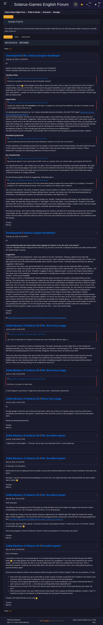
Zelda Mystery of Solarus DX (23, 325)
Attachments (26, 37)
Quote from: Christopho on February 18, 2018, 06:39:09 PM (28, 180)
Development (14, 55)
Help (93, 622)
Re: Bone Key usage (54, 325)
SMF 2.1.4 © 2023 (12, 622)
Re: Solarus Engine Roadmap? (42, 55)
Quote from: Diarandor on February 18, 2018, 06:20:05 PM (28, 78)
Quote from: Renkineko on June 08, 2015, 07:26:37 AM (27, 334)
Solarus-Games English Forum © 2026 (84, 620)
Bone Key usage (51, 398)
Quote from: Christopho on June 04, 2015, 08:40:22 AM (27, 379)
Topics (16, 37)
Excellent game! (51, 545)
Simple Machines (24, 622)
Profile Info (8, 17)
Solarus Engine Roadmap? (40, 232)
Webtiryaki (17, 620)
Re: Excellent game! (54, 435)
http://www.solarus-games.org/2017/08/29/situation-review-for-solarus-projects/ (37, 318)
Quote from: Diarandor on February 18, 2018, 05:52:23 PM (28, 103)
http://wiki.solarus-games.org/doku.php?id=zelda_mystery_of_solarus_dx (36, 519)
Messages (8, 37)
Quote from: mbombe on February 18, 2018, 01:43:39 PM (27, 138)
